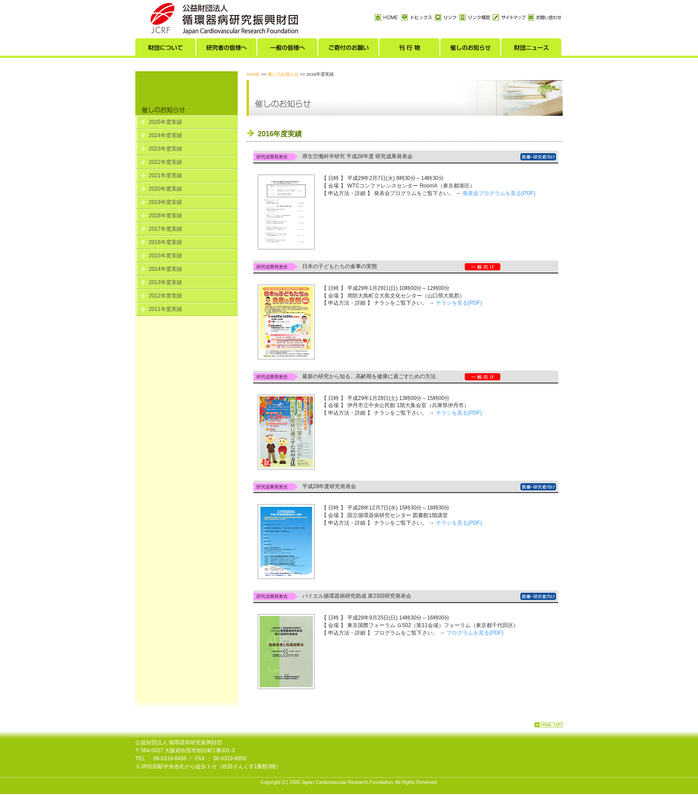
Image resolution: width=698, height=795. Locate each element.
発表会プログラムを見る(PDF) (499, 193)
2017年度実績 (165, 229)
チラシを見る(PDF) (459, 303)
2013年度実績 (165, 282)
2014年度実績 (165, 269)
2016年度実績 (165, 242)
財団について (165, 49)
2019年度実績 (165, 202)
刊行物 (409, 49)
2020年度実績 (165, 189)
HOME (253, 74)
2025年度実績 (165, 122)
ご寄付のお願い (348, 49)
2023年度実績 (165, 149)
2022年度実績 (165, 162)
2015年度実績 (165, 256)
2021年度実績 (165, 175)
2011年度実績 (165, 309)
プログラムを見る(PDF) (474, 633)
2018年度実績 (165, 215)
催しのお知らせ (470, 49)
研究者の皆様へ (226, 49)
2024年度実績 (165, 135)
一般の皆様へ (287, 49)
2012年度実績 (165, 296)
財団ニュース (531, 49)
